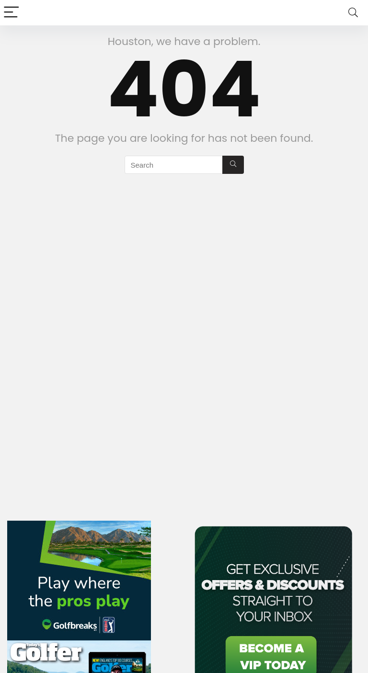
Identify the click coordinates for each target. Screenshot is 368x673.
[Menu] (11, 12)
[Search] (353, 12)
